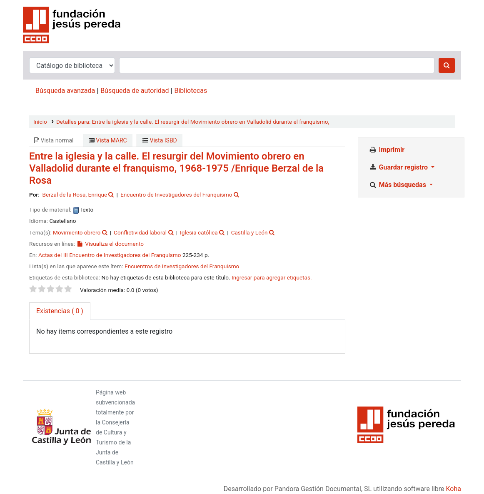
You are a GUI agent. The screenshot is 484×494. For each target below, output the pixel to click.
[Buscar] (447, 65)
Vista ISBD (159, 140)
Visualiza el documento (110, 243)
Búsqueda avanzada (65, 91)
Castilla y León (249, 232)
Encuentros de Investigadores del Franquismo (182, 266)
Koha (453, 489)
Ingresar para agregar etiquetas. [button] (272, 277)
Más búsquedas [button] (398, 185)
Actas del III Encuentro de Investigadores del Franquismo (109, 255)
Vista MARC (108, 140)
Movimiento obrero (76, 232)
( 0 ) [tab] (59, 311)
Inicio (40, 121)
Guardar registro (399, 167)
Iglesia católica (199, 232)
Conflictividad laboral (140, 232)
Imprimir (386, 150)
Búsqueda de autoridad (134, 91)
